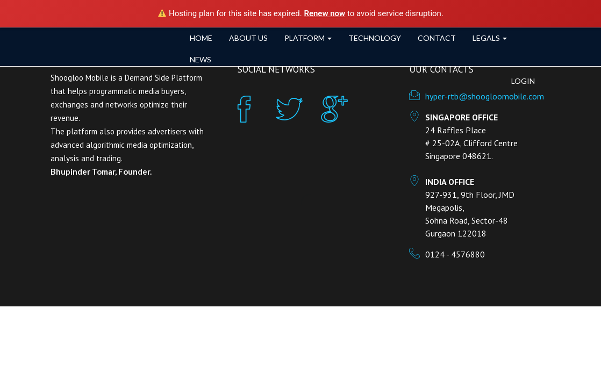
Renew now (324, 13)
